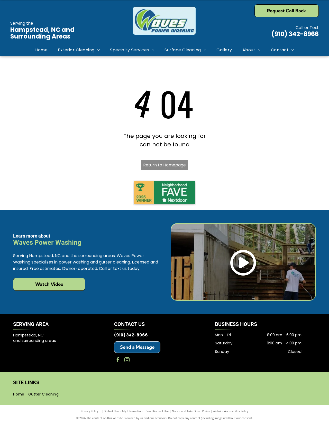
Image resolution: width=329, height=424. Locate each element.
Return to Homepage (164, 165)
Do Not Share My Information (123, 411)
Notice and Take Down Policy (191, 411)
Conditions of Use (157, 411)
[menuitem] (41, 50)
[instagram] (127, 360)
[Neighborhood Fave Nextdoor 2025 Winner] (164, 192)
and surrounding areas (34, 340)
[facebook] (118, 360)
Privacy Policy (89, 411)
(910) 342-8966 (295, 34)
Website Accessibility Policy (230, 411)
